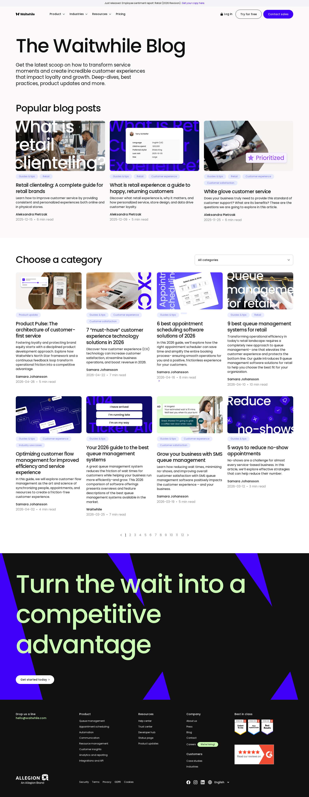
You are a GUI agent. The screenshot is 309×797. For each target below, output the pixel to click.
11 (177, 535)
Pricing (120, 14)
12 (182, 535)
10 (171, 535)
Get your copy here (193, 3)
